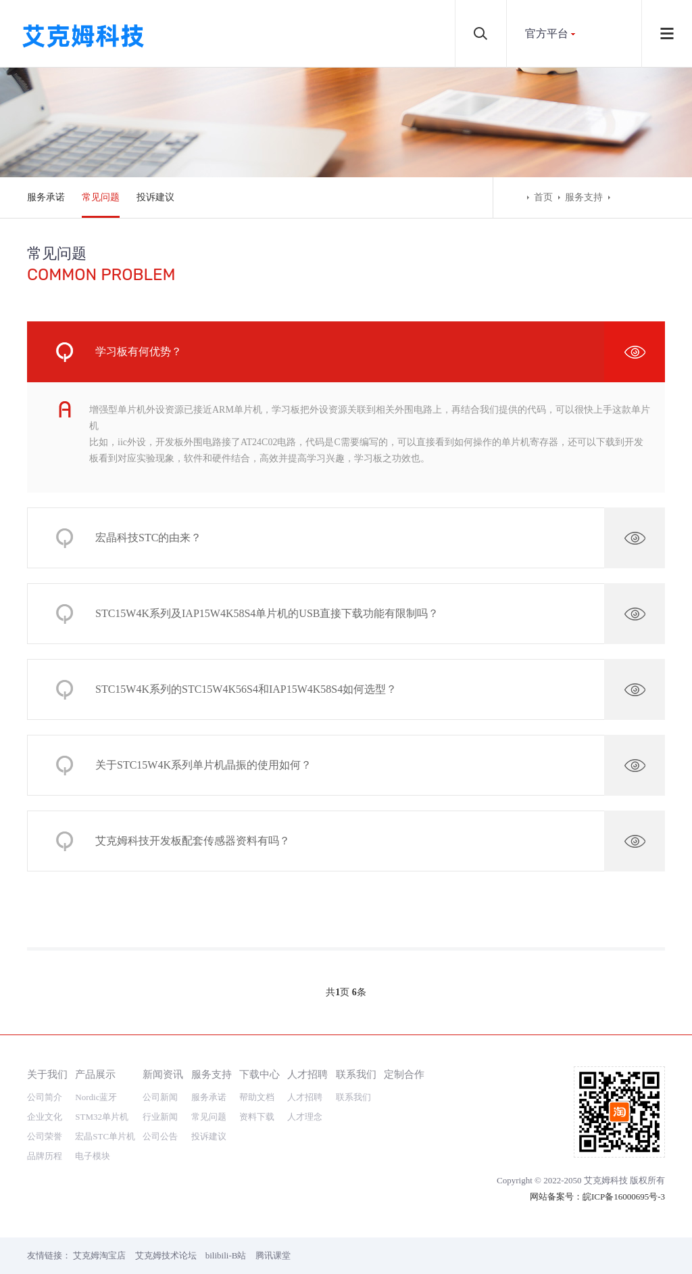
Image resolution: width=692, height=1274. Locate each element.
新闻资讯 (163, 1074)
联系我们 (356, 1074)
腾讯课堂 (273, 1255)
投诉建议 (155, 197)
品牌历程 (44, 1156)
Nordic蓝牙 (96, 1097)
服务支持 (584, 197)
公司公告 (160, 1136)
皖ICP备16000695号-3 (624, 1196)
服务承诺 (46, 197)
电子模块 (92, 1156)
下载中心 (259, 1074)
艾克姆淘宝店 (99, 1255)
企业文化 (44, 1117)
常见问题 (101, 197)
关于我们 (47, 1074)
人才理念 (304, 1117)
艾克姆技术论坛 (166, 1255)
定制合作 (404, 1074)
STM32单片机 (101, 1117)
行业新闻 (160, 1117)
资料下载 (256, 1117)
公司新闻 (160, 1097)
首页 (543, 197)
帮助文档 (256, 1097)
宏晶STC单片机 (105, 1136)
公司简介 (44, 1097)
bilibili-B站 (226, 1255)
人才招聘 (307, 1074)
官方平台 (546, 33)
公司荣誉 (44, 1136)
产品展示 (95, 1074)
